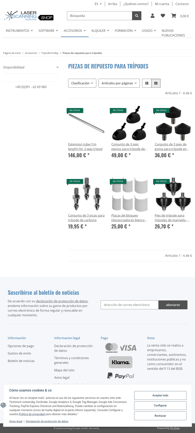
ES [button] (96, 4)
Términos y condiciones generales (71, 360)
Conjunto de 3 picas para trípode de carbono (86, 217)
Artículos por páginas (117, 83)
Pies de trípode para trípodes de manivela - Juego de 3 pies (171, 217)
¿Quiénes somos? (136, 4)
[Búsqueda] (99, 15)
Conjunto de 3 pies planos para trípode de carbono (128, 146)
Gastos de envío (19, 353)
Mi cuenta (162, 4)
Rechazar (160, 415)
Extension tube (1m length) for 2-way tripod (85, 146)
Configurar (160, 405)
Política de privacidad (32, 414)
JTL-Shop (175, 428)
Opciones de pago (21, 346)
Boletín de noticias (21, 361)
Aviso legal (15, 421)
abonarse (173, 305)
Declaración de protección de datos (47, 421)
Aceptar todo (160, 395)
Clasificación (80, 83)
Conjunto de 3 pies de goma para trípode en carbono (171, 146)
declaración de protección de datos (62, 301)
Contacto (182, 4)
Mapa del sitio (64, 370)
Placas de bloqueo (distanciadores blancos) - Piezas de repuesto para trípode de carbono (129, 217)
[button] (153, 16)
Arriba (112, 4)
